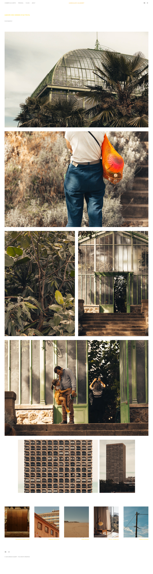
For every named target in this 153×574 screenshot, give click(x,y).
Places (27, 3)
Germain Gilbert (76, 3)
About (33, 3)
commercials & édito (10, 3)
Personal (20, 3)
